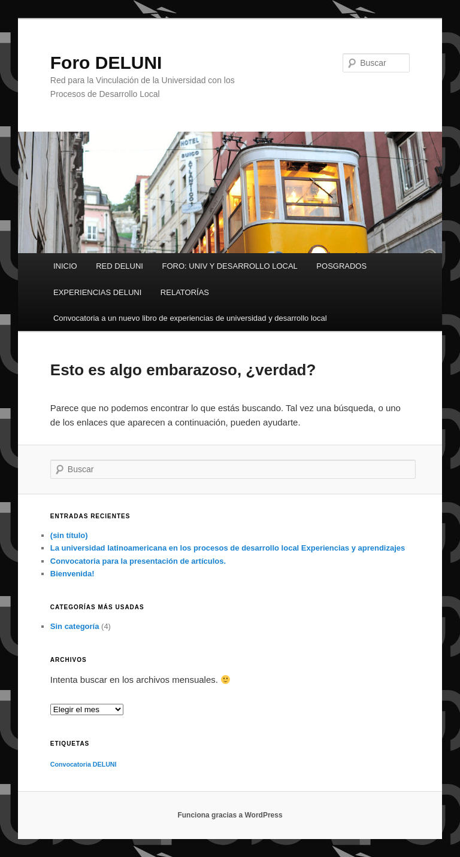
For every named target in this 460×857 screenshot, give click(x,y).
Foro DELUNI (106, 62)
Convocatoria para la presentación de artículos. (138, 561)
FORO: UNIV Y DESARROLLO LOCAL (229, 266)
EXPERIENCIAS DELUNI (97, 292)
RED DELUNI (119, 266)
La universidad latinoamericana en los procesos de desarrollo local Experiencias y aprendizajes (227, 547)
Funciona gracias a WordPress (229, 815)
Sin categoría (74, 626)
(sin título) (69, 535)
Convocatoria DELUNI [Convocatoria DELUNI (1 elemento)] (83, 764)
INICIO (65, 266)
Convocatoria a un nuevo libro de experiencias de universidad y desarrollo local (190, 318)
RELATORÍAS (185, 292)
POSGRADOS (341, 266)
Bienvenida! (72, 573)
